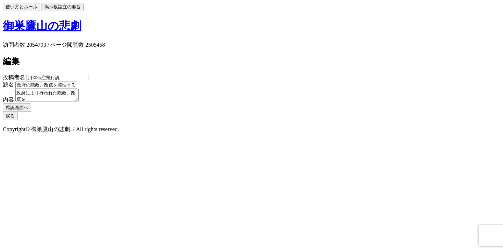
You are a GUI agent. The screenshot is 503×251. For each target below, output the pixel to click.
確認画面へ (17, 109)
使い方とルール (21, 6)
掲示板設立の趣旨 (62, 6)
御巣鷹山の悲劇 (42, 26)
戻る (10, 118)
